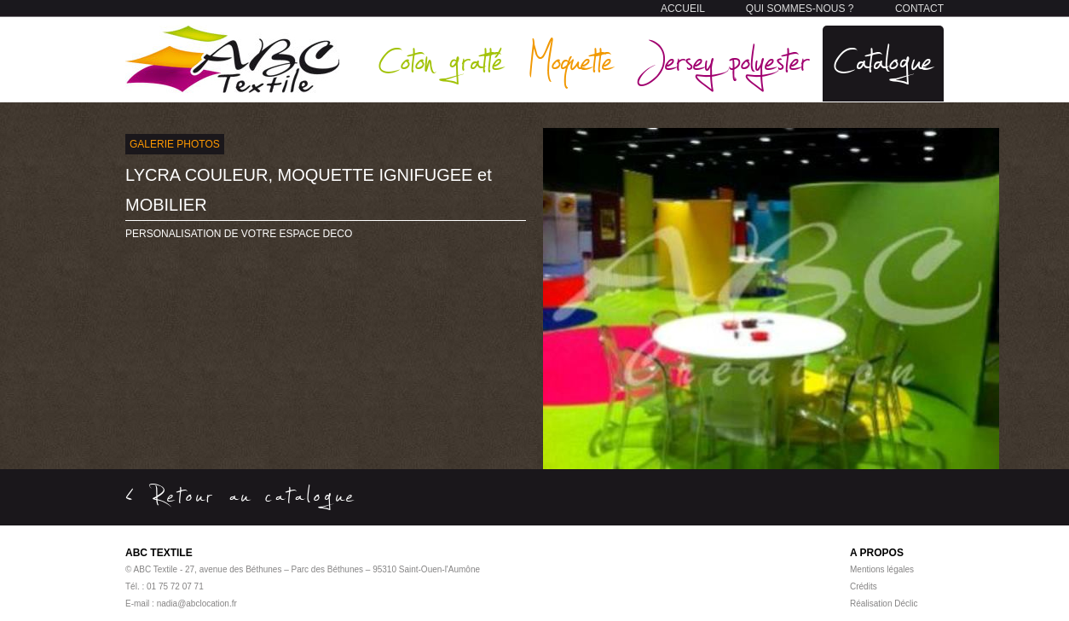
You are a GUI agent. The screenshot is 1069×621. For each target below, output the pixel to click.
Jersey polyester (724, 59)
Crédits (863, 586)
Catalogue (883, 59)
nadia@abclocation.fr (197, 603)
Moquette (570, 59)
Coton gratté (440, 59)
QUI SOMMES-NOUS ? (800, 9)
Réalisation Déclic (883, 603)
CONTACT (919, 9)
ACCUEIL (683, 9)
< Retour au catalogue (241, 494)
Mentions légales (882, 569)
